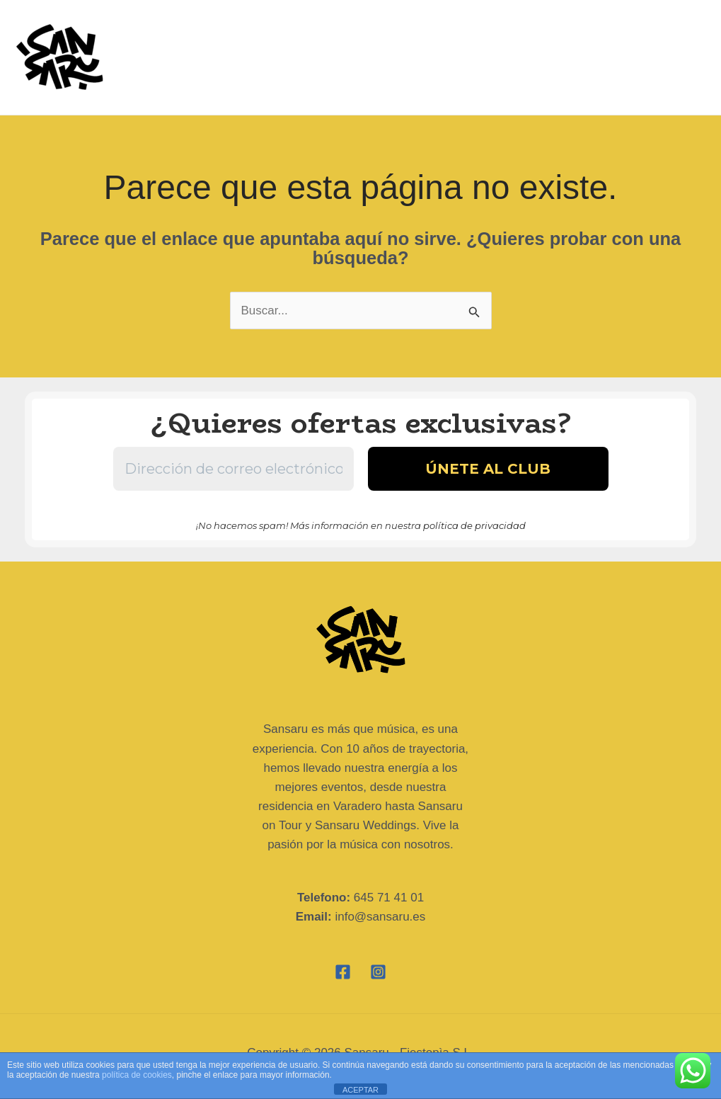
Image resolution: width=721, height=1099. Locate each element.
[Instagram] (378, 972)
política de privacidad (474, 525)
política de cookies (137, 1075)
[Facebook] (343, 972)
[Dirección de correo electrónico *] (233, 469)
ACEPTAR (360, 1090)
